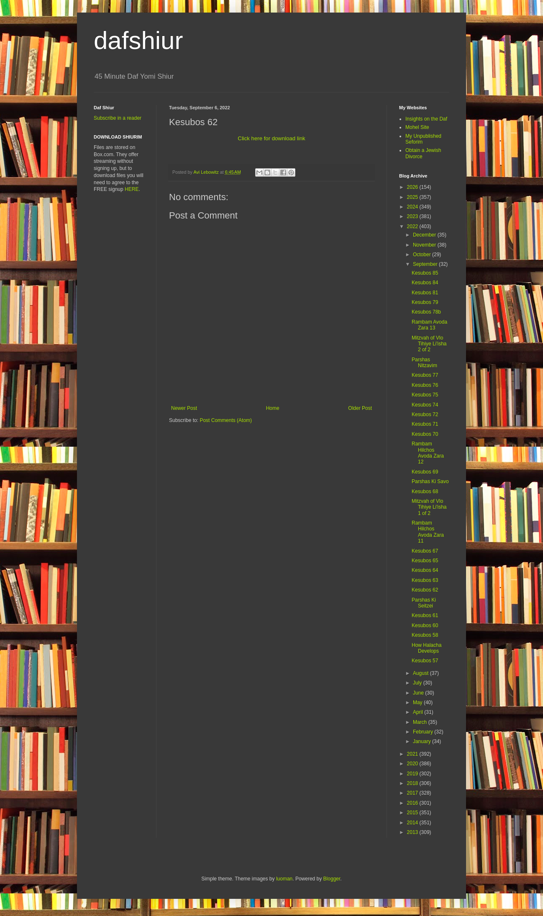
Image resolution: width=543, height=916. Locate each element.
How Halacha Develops (426, 648)
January (422, 741)
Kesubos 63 (425, 580)
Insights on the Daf (426, 119)
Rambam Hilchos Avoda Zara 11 (428, 532)
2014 (413, 823)
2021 (413, 754)
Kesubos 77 (425, 375)
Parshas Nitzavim (424, 362)
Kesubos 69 (425, 472)
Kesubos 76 (425, 385)
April (418, 712)
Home (272, 408)
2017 (413, 793)
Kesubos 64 (425, 570)
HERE (131, 189)
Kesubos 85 (425, 273)
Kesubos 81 (425, 293)
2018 (413, 783)
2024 (413, 207)
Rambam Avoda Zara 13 (429, 325)
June (419, 693)
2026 (413, 187)
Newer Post (184, 408)
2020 (413, 764)
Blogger (332, 879)
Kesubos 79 (425, 302)
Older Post (360, 408)
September (426, 264)
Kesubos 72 (425, 414)
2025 (413, 197)
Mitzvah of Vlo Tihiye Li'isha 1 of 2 (429, 507)
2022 (413, 226)
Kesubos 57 (425, 661)
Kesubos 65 (425, 560)
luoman (284, 879)
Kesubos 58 (425, 635)
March (420, 722)
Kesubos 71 (425, 424)
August (421, 673)
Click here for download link (271, 138)
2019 (413, 774)
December (425, 235)
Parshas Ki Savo (430, 481)
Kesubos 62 (425, 590)
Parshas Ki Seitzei (424, 603)
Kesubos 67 (425, 551)
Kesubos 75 (425, 395)
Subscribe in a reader (117, 118)
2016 (413, 803)
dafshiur (138, 40)
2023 (413, 216)
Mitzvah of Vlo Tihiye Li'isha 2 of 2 (429, 344)
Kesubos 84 (425, 283)
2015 (413, 813)
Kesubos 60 (425, 625)
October (422, 254)
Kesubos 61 (425, 615)
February (423, 732)
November (425, 245)
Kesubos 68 (425, 491)
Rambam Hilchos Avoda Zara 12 (428, 453)
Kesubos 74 (425, 405)
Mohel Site (417, 127)
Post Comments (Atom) (226, 420)
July (418, 683)
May (418, 702)
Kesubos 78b (426, 312)
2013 (413, 832)
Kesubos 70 (425, 434)
